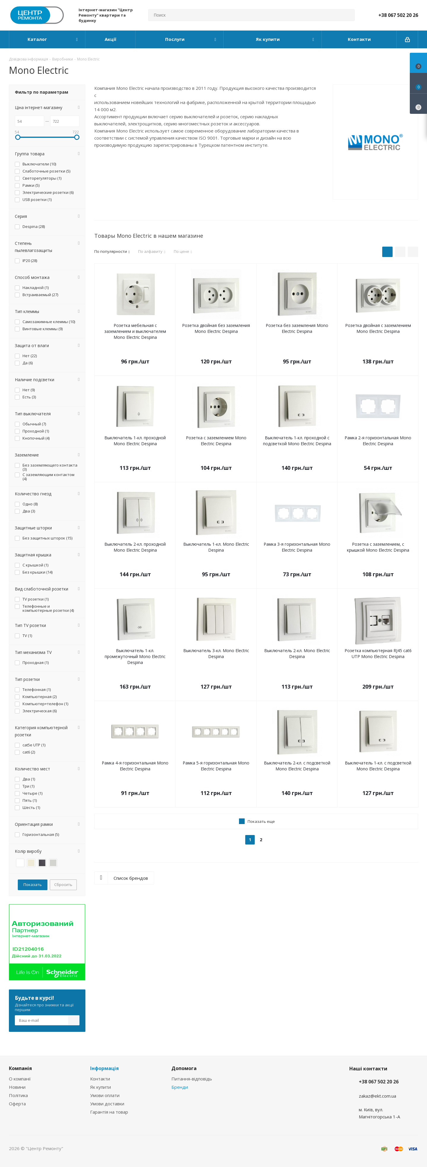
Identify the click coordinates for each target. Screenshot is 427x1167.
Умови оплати (105, 1095)
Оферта (17, 1104)
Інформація (104, 1068)
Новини (17, 1087)
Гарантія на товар (109, 1112)
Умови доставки (107, 1104)
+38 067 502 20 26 (398, 15)
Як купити (100, 1087)
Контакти (100, 1079)
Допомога (184, 1068)
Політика (18, 1095)
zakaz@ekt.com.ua (377, 1096)
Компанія (20, 1068)
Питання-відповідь (191, 1079)
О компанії (20, 1079)
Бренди (179, 1087)
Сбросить (63, 884)
